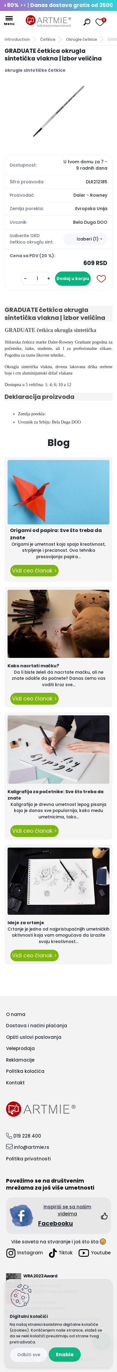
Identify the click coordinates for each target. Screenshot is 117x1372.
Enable (64, 1354)
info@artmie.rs (31, 1147)
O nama (15, 1014)
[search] (87, 22)
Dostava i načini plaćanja (36, 1025)
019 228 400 (27, 1136)
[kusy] (37, 278)
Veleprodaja (20, 1048)
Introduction (17, 39)
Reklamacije (20, 1060)
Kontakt (15, 1083)
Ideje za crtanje (26, 923)
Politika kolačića (25, 1071)
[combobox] (85, 239)
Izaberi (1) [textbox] (88, 239)
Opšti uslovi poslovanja (33, 1037)
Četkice (47, 39)
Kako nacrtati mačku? (33, 666)
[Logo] (48, 21)
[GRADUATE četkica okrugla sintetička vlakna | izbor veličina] (58, 111)
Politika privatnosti (28, 1159)
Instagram (24, 1253)
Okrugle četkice (81, 39)
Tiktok (61, 1253)
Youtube (95, 1253)
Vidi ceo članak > (34, 570)
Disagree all (29, 1354)
